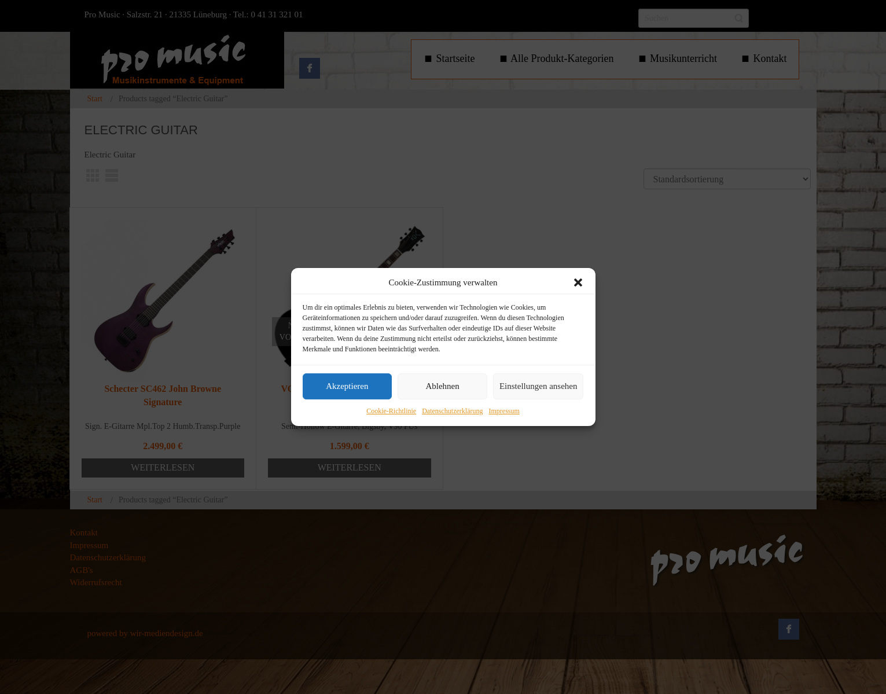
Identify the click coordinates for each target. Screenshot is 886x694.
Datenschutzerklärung (452, 411)
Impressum (503, 411)
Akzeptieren (347, 386)
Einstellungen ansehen (538, 386)
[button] (578, 282)
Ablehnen (442, 386)
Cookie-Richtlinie (391, 411)
